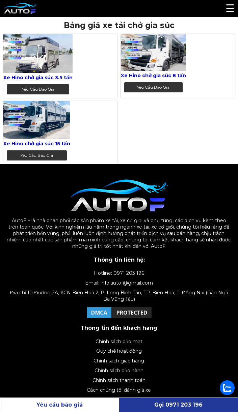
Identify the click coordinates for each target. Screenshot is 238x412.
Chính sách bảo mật (119, 342)
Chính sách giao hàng (119, 361)
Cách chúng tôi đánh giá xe (119, 390)
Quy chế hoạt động (119, 351)
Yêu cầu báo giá (38, 89)
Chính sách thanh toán (119, 380)
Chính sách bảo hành (119, 370)
